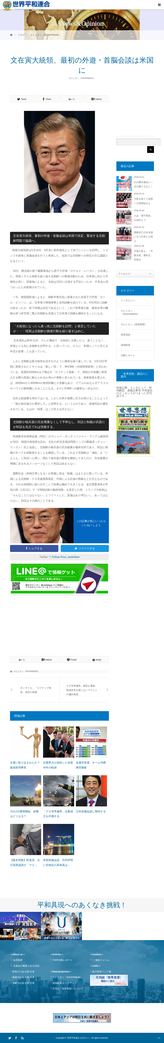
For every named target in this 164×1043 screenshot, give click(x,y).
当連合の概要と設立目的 (26, 965)
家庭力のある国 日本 (23, 977)
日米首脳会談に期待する (91, 811)
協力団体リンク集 (101, 971)
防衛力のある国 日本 (23, 971)
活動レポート (128, 355)
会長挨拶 (18, 960)
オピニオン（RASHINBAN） (82, 78)
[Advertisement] (59, 622)
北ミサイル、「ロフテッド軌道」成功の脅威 (35, 690)
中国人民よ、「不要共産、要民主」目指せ (143, 255)
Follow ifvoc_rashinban (66, 557)
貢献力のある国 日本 (23, 983)
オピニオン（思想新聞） (134, 324)
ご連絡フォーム (101, 960)
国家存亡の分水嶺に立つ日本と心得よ (143, 236)
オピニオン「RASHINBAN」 (67, 977)
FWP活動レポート (62, 960)
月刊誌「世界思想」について (67, 988)
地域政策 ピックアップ (64, 983)
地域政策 (125, 345)
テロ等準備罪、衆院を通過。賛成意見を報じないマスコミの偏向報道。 (81, 690)
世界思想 (125, 334)
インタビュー (128, 300)
